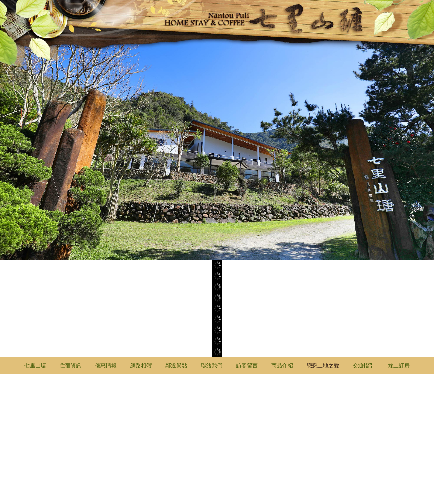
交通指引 (363, 365)
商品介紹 (282, 365)
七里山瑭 (35, 365)
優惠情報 (106, 365)
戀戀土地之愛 (323, 365)
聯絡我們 (211, 365)
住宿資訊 (70, 365)
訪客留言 (247, 365)
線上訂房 (399, 365)
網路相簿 (141, 365)
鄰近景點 (176, 365)
